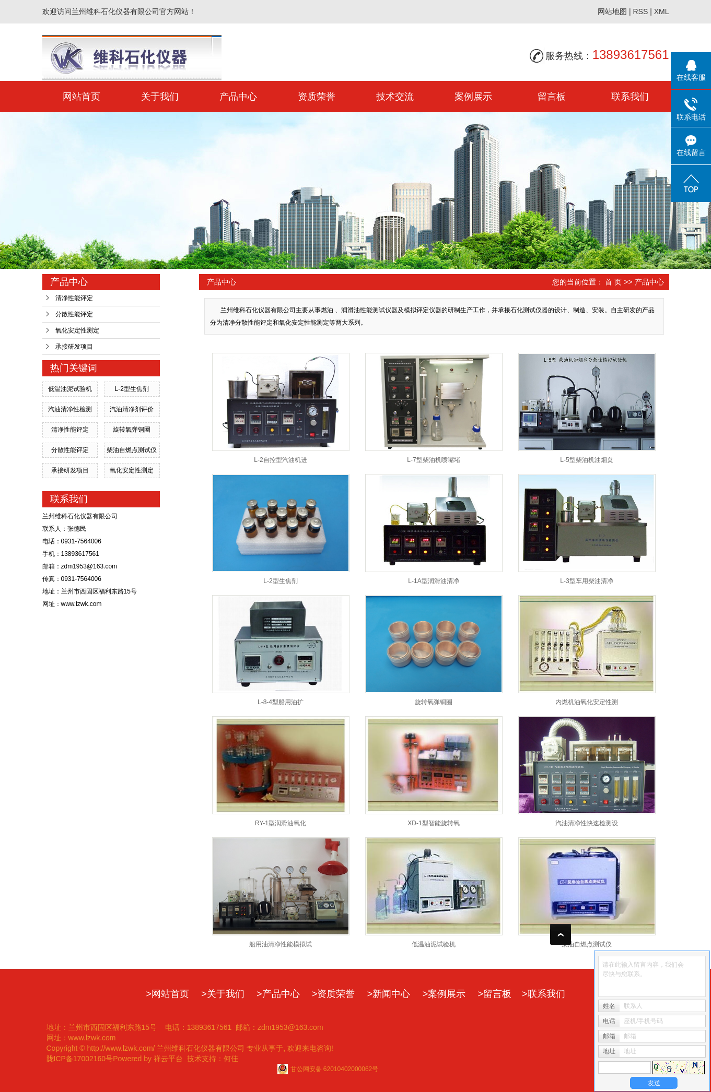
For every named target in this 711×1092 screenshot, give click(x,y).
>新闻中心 (389, 994)
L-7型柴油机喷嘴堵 (433, 460)
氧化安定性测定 (77, 330)
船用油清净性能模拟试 (280, 944)
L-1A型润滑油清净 (433, 581)
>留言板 (495, 994)
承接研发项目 (74, 346)
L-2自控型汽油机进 (280, 460)
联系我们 (630, 96)
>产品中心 (278, 994)
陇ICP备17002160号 (79, 1058)
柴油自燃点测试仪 (132, 450)
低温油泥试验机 (70, 389)
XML (661, 11)
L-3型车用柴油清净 (586, 581)
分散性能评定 (74, 314)
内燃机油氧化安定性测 (586, 702)
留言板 (552, 96)
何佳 (231, 1058)
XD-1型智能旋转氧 (433, 823)
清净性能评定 (74, 298)
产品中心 (238, 96)
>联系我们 (543, 994)
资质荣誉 (316, 96)
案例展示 (473, 96)
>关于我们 (222, 994)
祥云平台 (168, 1058)
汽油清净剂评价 (132, 409)
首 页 (613, 282)
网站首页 (81, 96)
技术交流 (395, 96)
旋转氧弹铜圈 (131, 429)
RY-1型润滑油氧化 (280, 823)
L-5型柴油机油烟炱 (586, 460)
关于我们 (160, 96)
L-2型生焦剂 (131, 389)
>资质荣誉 (333, 994)
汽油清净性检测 (70, 409)
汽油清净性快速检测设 (586, 823)
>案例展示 (444, 994)
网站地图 (612, 11)
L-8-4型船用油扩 (281, 702)
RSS (640, 11)
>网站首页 (167, 994)
